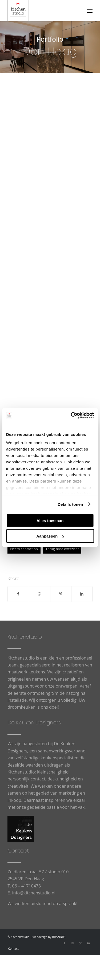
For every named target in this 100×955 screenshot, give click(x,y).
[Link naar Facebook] (65, 943)
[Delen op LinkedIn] (81, 593)
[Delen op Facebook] (18, 593)
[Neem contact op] (24, 549)
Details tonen (70, 504)
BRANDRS (58, 937)
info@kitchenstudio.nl (33, 893)
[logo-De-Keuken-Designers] (20, 829)
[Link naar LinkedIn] (89, 943)
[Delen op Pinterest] (60, 593)
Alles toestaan (50, 520)
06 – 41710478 (26, 886)
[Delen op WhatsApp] (39, 593)
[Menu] (90, 10)
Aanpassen (50, 536)
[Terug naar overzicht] (62, 549)
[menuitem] (90, 10)
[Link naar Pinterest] (81, 943)
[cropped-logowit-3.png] (41, 10)
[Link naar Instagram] (73, 943)
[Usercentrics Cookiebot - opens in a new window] (71, 415)
